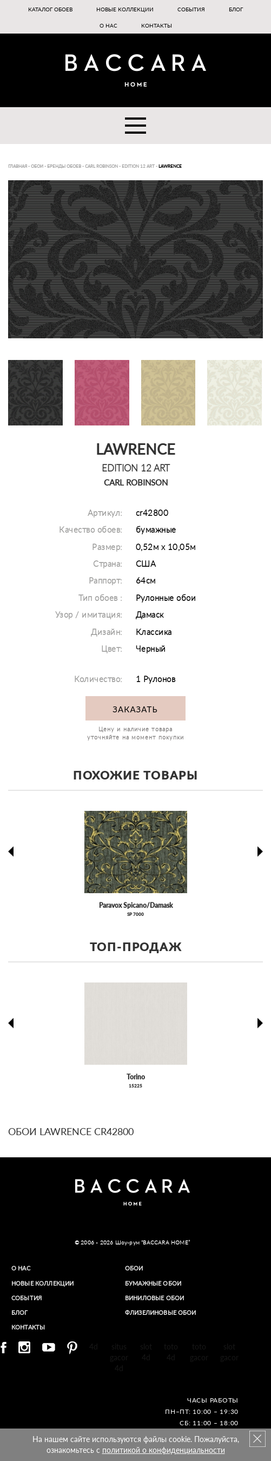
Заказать (135, 709)
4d (93, 1346)
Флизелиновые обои (166, 1312)
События (191, 9)
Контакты (156, 25)
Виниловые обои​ (159, 1298)
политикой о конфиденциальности (163, 1450)
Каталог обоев (50, 9)
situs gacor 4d (119, 1357)
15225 (135, 1086)
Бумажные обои (157, 1283)
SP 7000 (135, 914)
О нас (108, 25)
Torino (136, 1077)
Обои (135, 1268)
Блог (236, 9)
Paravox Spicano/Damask (136, 905)
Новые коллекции (125, 9)
